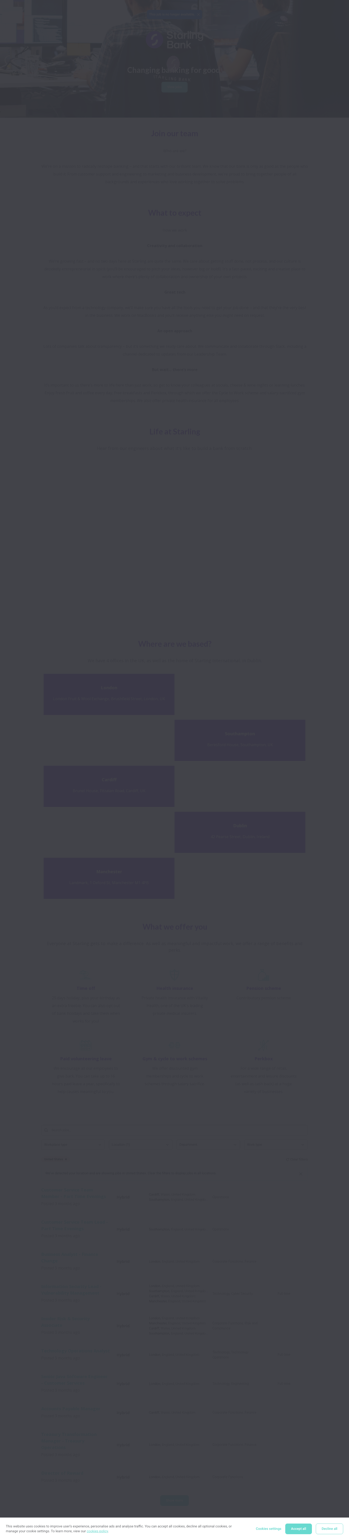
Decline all (329, 1529)
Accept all (298, 1529)
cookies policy (97, 1531)
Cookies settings (268, 1529)
